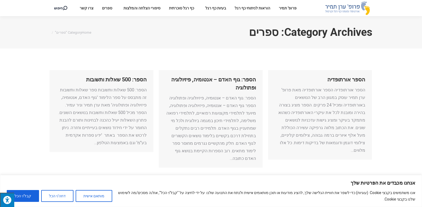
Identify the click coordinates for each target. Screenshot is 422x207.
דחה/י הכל (57, 196)
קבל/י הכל (23, 196)
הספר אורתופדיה (346, 79)
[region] (211, 191)
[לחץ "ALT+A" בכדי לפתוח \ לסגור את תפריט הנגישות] (7, 200)
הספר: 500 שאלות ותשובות (116, 79)
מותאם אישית (93, 196)
